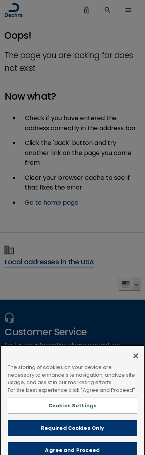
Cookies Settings (72, 408)
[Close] (135, 358)
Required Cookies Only (72, 430)
